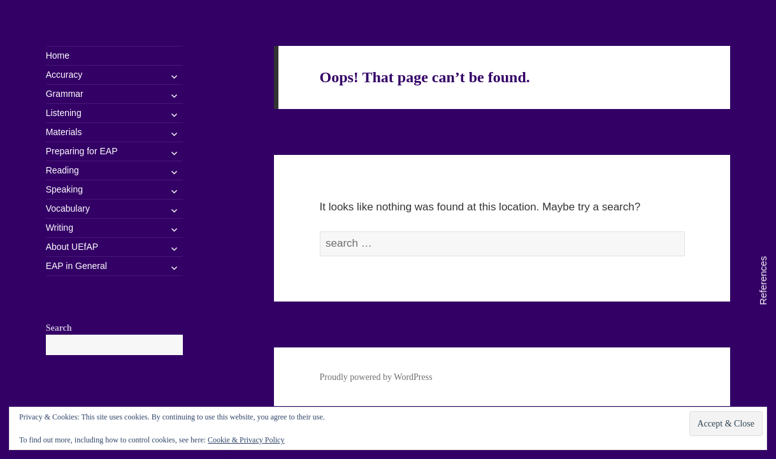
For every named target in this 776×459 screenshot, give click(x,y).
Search (59, 328)
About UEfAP (72, 247)
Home (57, 55)
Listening (64, 113)
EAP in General (76, 266)
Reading (62, 170)
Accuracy (64, 74)
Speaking (64, 189)
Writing (59, 227)
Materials (64, 132)
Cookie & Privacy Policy (246, 439)
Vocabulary (68, 208)
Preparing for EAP (82, 151)
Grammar (64, 94)
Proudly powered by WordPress (376, 377)
